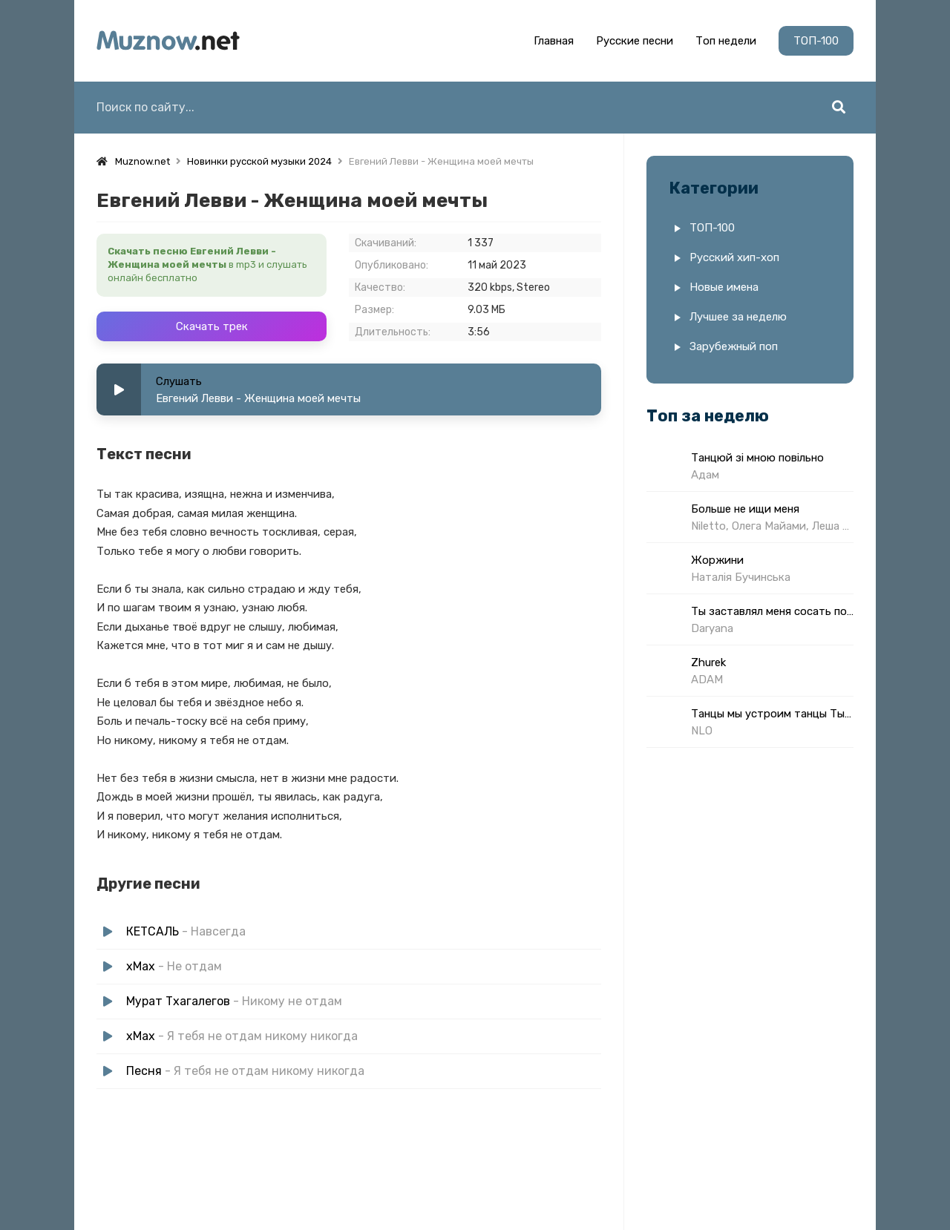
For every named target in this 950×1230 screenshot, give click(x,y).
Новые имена (724, 287)
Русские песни (634, 40)
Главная (554, 40)
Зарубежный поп (733, 346)
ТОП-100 (816, 40)
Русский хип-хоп (734, 257)
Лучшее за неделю (738, 316)
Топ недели (725, 40)
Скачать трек (212, 326)
